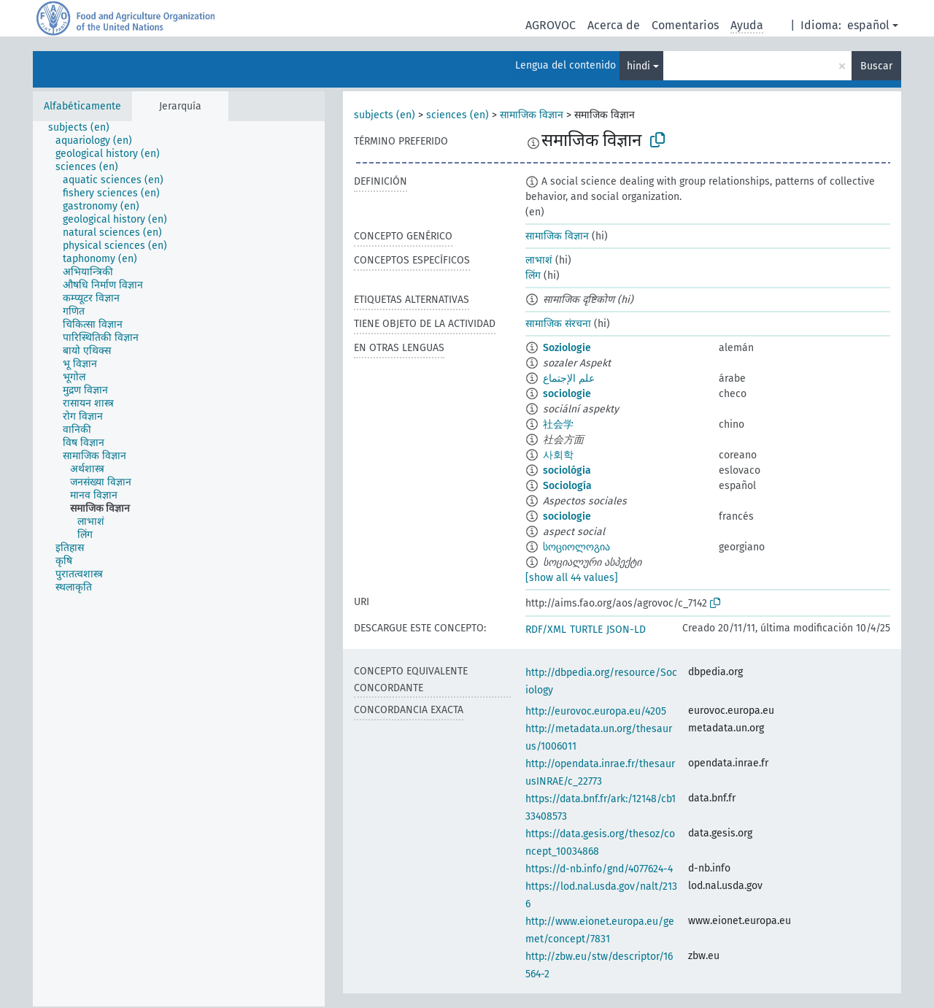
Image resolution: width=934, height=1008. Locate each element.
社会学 (558, 424)
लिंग (533, 275)
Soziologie (567, 348)
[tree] (179, 564)
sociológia (567, 470)
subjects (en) (384, 115)
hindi (638, 66)
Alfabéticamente (82, 106)
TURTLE (586, 629)
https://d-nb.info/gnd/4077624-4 (599, 869)
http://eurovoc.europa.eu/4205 (595, 711)
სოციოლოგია (576, 547)
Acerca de (613, 25)
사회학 (558, 455)
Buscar (876, 66)
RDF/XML (545, 629)
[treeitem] (85, 127)
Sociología (567, 486)
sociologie (567, 394)
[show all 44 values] (571, 578)
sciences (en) (457, 115)
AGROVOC (550, 25)
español (868, 25)
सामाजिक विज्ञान (531, 115)
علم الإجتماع (569, 378)
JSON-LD (626, 629)
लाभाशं (538, 260)
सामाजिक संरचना (558, 324)
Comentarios (685, 25)
